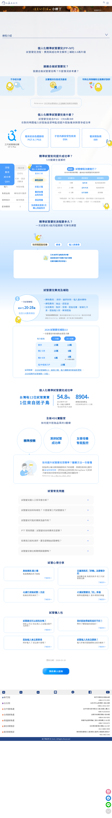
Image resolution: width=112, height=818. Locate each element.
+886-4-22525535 (104, 789)
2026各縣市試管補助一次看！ (37, 449)
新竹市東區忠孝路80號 (102, 774)
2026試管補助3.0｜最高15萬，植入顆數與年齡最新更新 (58, 446)
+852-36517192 (104, 812)
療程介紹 (7, 35)
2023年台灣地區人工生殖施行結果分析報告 (61, 179)
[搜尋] (104, 2)
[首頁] (12, 3)
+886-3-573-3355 (104, 777)
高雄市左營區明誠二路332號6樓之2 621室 (95, 797)
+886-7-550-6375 (104, 800)
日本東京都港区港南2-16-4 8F (100, 803)
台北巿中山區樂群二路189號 (100, 780)
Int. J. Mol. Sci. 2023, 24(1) (61, 552)
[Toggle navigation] (107, 3)
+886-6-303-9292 (104, 794)
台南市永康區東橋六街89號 (100, 791)
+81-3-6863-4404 (104, 806)
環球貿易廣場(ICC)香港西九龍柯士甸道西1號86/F (93, 809)
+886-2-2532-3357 (104, 783)
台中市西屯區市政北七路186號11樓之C (96, 786)
